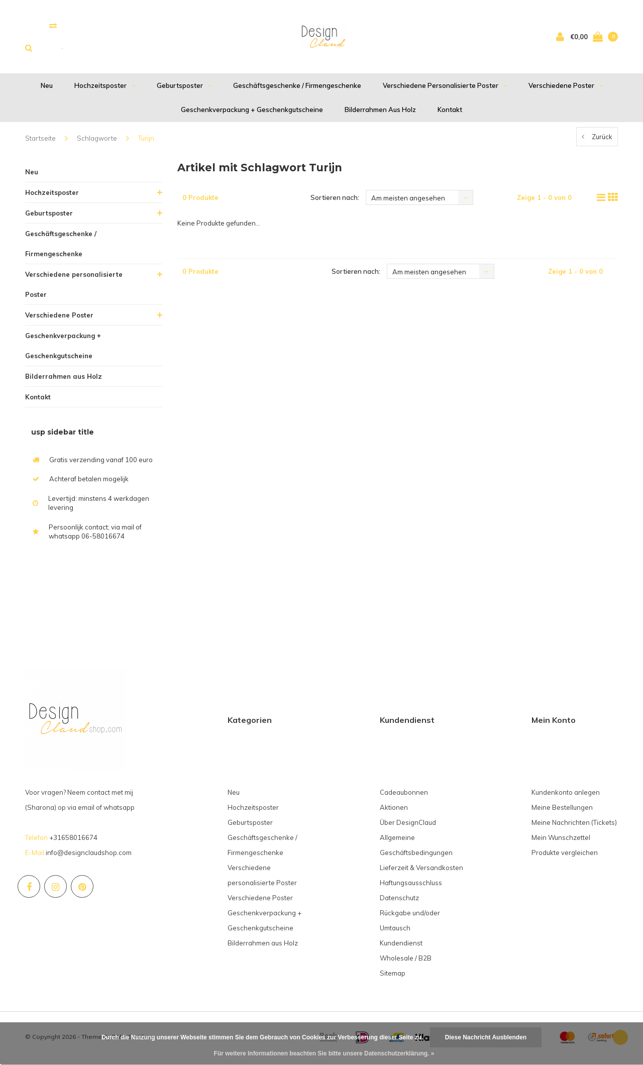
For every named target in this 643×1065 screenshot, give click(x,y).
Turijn (146, 141)
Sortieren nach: (334, 200)
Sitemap (392, 976)
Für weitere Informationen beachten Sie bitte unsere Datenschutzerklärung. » (324, 1053)
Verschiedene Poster (565, 88)
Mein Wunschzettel (560, 840)
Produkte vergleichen (564, 855)
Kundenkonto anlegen (565, 795)
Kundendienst (401, 945)
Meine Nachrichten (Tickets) (574, 825)
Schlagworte (97, 141)
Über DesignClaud (408, 825)
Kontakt (450, 112)
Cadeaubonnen (404, 795)
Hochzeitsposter (104, 88)
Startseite (40, 141)
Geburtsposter (184, 88)
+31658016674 (73, 840)
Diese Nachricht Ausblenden (485, 1037)
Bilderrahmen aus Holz (380, 112)
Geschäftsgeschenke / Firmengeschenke (297, 88)
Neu (47, 88)
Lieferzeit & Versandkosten (421, 870)
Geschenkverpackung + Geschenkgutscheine (252, 112)
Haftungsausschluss (411, 885)
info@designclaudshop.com (89, 855)
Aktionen (394, 810)
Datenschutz (399, 900)
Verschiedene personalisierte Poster (445, 88)
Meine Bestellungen (562, 810)
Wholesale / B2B (406, 960)
